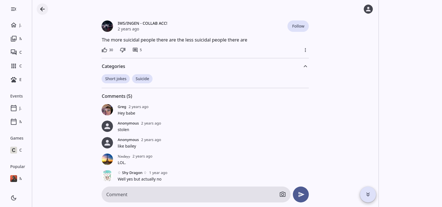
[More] (326, 50)
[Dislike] (143, 50)
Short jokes (136, 78)
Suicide (163, 78)
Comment (137, 194)
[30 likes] (128, 50)
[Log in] (368, 9)
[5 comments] (157, 50)
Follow (319, 26)
